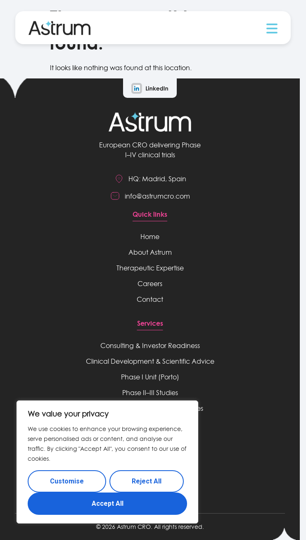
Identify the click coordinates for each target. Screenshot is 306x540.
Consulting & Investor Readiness (150, 345)
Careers (150, 283)
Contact (150, 299)
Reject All (146, 481)
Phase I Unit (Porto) (150, 376)
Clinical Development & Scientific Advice (150, 361)
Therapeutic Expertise (150, 267)
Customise (67, 481)
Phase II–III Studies (150, 392)
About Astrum (150, 252)
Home (149, 236)
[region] (107, 461)
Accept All (107, 503)
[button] (272, 28)
